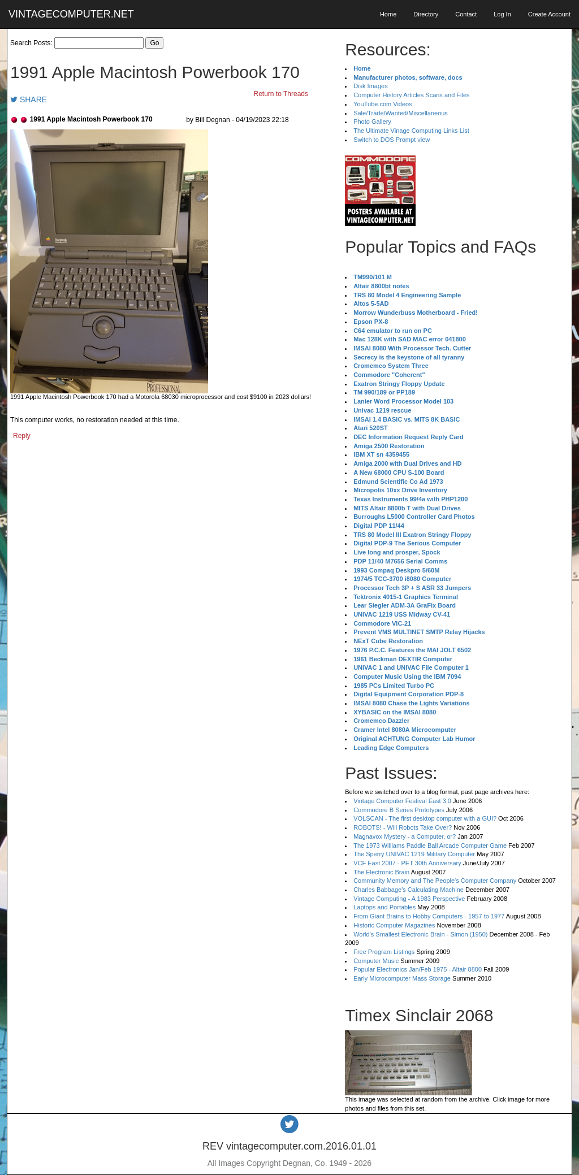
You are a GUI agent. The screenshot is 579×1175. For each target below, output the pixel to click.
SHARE (28, 99)
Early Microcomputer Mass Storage (402, 978)
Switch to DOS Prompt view (391, 139)
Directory (425, 14)
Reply (22, 436)
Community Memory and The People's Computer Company (434, 880)
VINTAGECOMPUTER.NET (71, 14)
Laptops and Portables (384, 907)
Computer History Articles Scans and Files (411, 95)
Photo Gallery (372, 121)
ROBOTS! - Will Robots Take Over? (402, 827)
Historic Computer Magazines (394, 925)
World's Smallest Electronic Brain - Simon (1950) (420, 934)
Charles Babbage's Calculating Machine (408, 889)
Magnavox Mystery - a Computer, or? (404, 836)
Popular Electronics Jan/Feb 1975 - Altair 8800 (417, 969)
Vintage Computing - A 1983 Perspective (409, 898)
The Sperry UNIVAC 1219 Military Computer (414, 854)
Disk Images (370, 86)
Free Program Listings (383, 951)
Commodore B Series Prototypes (398, 810)
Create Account (549, 14)
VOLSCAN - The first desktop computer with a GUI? (424, 818)
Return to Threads (281, 94)
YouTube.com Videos (382, 104)
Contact (466, 14)
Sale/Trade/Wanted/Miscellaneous (400, 113)
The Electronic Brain (381, 872)
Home (388, 14)
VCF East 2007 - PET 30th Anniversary (407, 863)
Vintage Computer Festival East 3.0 (402, 800)
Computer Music (376, 960)
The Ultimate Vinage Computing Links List (411, 130)
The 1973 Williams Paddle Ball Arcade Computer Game (430, 845)
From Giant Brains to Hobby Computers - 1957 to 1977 (428, 916)
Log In (502, 14)
